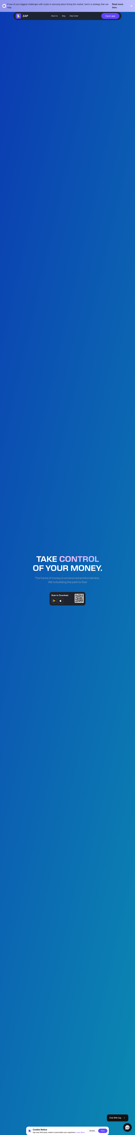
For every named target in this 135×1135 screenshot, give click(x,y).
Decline (92, 1131)
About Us (54, 16)
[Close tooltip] (124, 1117)
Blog (63, 16)
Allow (103, 1131)
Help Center (74, 16)
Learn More (80, 1132)
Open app (110, 15)
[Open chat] (127, 1127)
